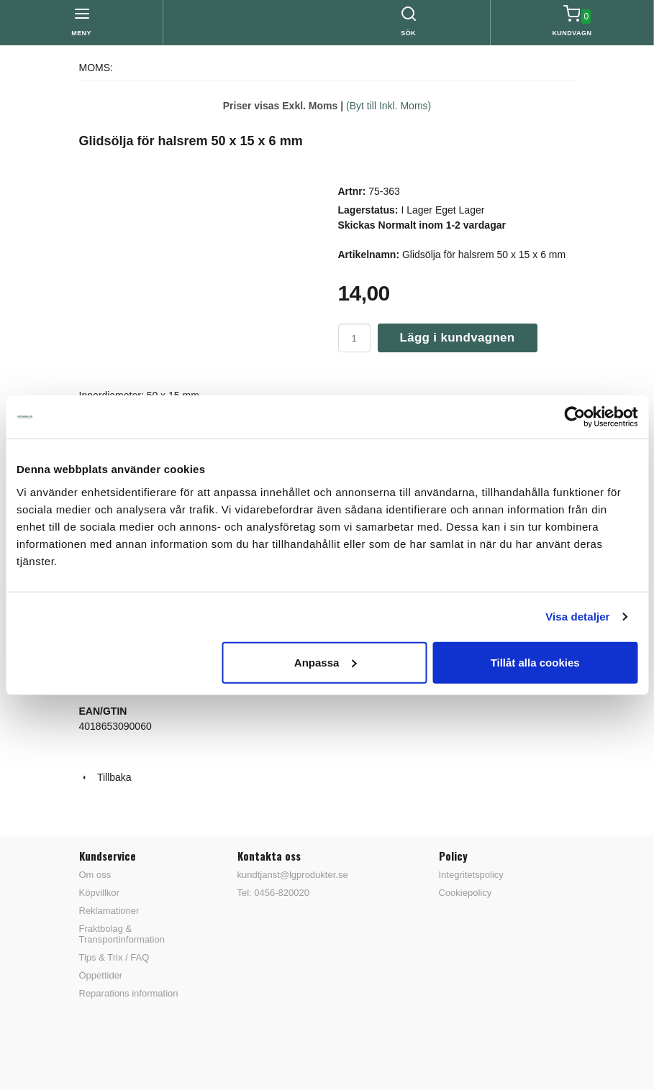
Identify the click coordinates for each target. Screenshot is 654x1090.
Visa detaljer (577, 616)
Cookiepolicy (465, 892)
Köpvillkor (99, 892)
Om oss (95, 874)
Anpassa (325, 662)
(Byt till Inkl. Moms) (388, 105)
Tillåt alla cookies (535, 662)
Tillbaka (105, 777)
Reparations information (128, 993)
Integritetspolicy (471, 874)
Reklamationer (109, 910)
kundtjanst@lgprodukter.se (292, 874)
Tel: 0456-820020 (273, 892)
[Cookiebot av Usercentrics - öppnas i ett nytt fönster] (574, 417)
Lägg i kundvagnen (457, 337)
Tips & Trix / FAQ (114, 957)
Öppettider (101, 975)
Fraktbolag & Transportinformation (122, 934)
